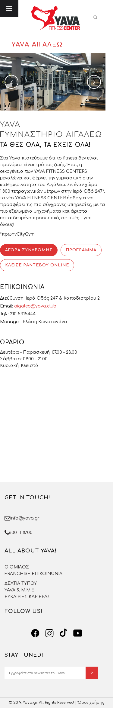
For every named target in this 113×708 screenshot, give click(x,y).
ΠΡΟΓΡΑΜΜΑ (81, 250)
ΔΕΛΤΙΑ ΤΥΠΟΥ (21, 583)
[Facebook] (35, 633)
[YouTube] (78, 633)
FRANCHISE (17, 573)
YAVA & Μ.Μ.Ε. (20, 590)
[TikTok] (63, 633)
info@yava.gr (24, 518)
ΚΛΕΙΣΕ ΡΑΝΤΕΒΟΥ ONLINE (37, 265)
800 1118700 (21, 532)
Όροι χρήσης (91, 702)
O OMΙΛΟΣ (17, 567)
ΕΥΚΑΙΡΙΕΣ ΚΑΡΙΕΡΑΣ (27, 596)
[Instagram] (49, 633)
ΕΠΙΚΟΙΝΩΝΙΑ (47, 573)
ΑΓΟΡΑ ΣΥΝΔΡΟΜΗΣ (28, 250)
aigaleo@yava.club (35, 306)
